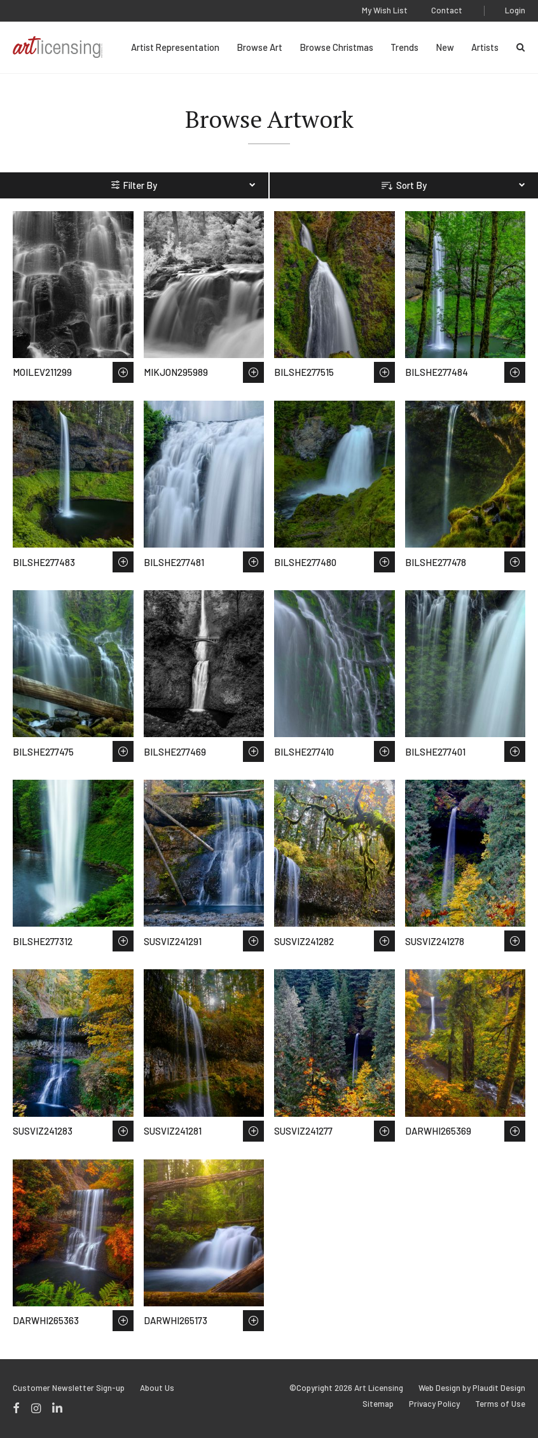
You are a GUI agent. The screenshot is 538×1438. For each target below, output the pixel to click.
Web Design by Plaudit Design (471, 1388)
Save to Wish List (123, 372)
